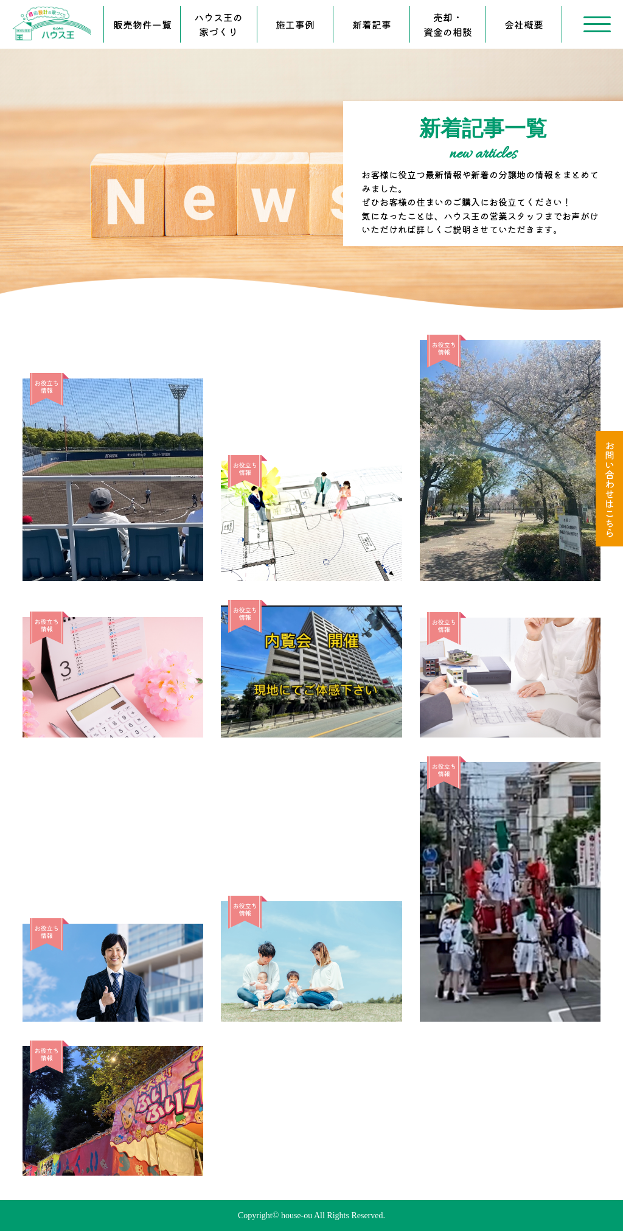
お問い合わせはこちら (609, 489)
